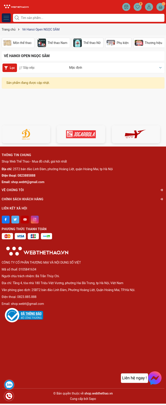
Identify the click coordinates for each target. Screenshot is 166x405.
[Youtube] (25, 219)
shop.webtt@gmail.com (27, 182)
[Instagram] (35, 219)
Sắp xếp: (27, 67)
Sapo (92, 399)
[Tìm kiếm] (17, 18)
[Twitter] (15, 219)
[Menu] (6, 17)
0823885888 (27, 175)
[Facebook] (6, 219)
